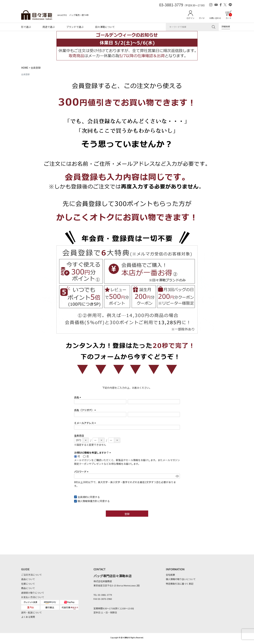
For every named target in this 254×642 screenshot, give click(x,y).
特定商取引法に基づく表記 (179, 583)
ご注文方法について (31, 574)
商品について (28, 588)
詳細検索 (226, 26)
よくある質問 (28, 617)
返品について (28, 579)
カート (229, 16)
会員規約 (82, 497)
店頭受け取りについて (32, 592)
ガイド (202, 18)
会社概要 (170, 574)
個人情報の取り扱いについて (181, 579)
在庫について (28, 583)
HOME (24, 67)
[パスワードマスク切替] (177, 476)
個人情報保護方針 (87, 501)
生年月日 (79, 435)
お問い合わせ (215, 18)
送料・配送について (31, 612)
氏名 (78, 397)
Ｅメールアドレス (85, 423)
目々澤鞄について (105, 27)
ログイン (190, 18)
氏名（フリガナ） (85, 410)
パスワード (81, 471)
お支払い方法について (32, 597)
